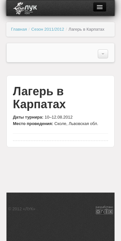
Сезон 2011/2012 (47, 29)
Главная (19, 29)
